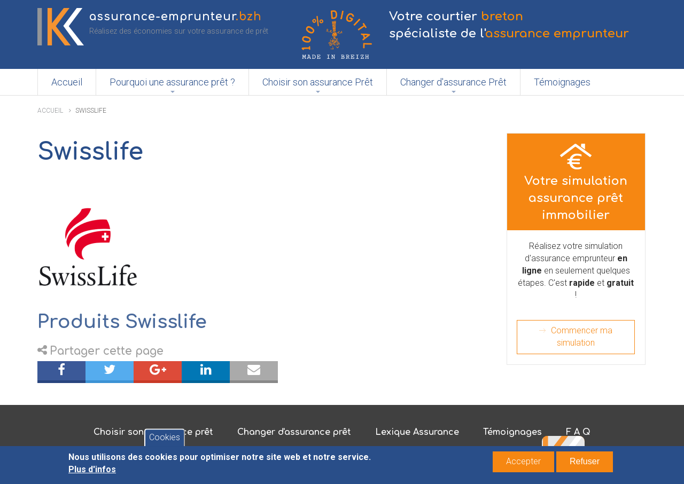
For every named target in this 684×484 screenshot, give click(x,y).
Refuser (585, 464)
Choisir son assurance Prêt (317, 82)
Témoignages (562, 82)
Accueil (66, 82)
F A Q (578, 432)
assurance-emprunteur (175, 17)
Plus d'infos (92, 472)
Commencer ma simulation (581, 336)
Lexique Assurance (417, 432)
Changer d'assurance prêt (294, 432)
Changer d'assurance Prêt (453, 82)
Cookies (164, 440)
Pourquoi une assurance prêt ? (172, 82)
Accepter (523, 464)
